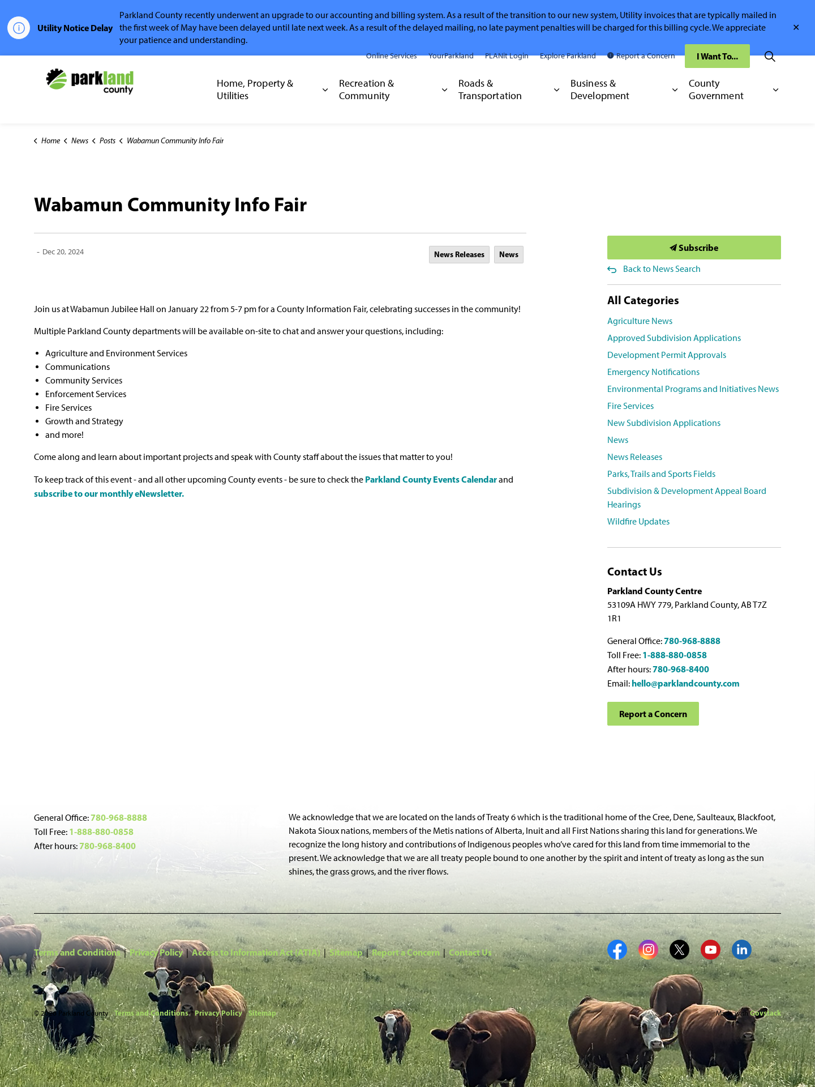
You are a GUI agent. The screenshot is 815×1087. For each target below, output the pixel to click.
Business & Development (599, 105)
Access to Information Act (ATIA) (256, 952)
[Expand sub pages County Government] (775, 106)
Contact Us (470, 952)
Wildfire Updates (638, 521)
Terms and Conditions (77, 952)
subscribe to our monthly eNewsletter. (109, 493)
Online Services (391, 72)
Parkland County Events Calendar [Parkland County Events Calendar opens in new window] (431, 479)
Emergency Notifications (653, 371)
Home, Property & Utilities (255, 105)
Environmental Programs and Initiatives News (693, 388)
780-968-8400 (681, 669)
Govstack (765, 1012)
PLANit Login (507, 72)
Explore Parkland (568, 72)
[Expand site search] (769, 72)
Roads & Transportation (490, 105)
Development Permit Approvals (666, 354)
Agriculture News (639, 321)
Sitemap (346, 952)
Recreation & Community (366, 105)
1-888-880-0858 (674, 654)
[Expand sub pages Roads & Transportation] (556, 106)
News (508, 254)
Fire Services (630, 405)
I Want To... (717, 72)
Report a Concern (641, 72)
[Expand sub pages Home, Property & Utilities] (325, 106)
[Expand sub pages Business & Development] (675, 106)
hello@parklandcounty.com (686, 683)
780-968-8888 (692, 640)
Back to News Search (662, 268)
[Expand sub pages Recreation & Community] (444, 106)
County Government (716, 105)
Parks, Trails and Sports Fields (661, 473)
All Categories (643, 300)
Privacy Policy (156, 952)
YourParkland (451, 72)
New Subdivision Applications (663, 422)
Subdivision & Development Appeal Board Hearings (686, 497)
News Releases (459, 254)
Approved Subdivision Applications (674, 338)
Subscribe (694, 247)
